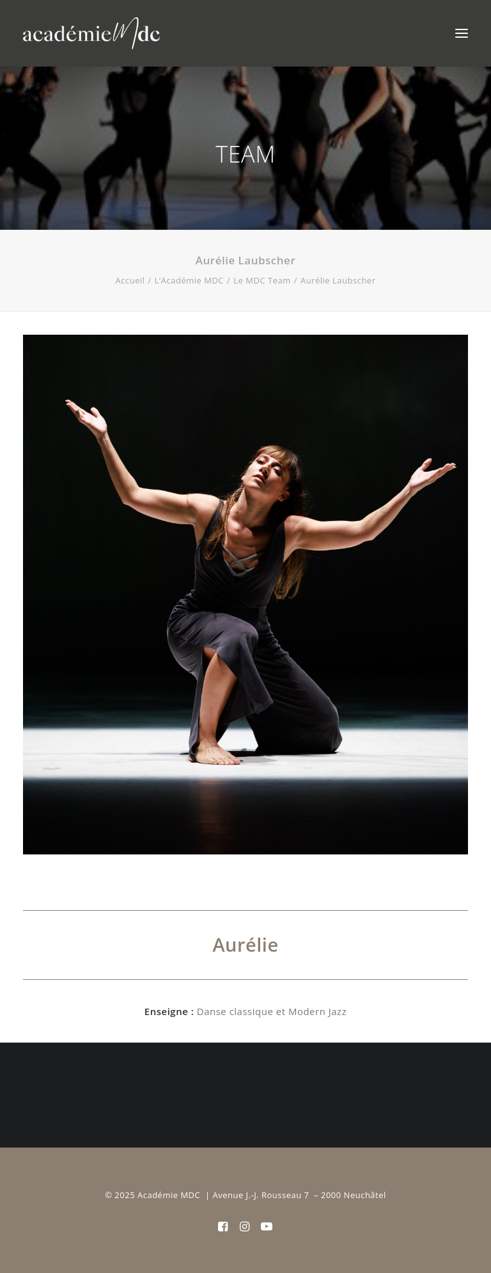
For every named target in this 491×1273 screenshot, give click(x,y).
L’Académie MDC (189, 280)
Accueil (130, 280)
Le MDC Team (261, 280)
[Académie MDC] (91, 33)
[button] (461, 33)
